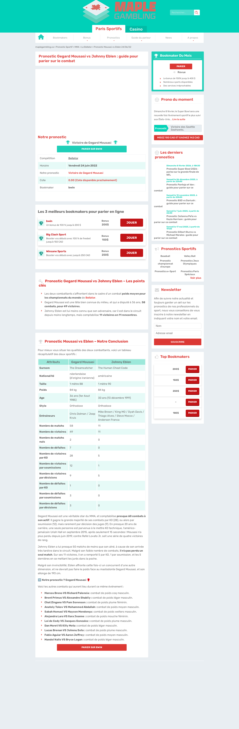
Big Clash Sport (56, 234)
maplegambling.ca (89, 685)
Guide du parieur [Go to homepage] (141, 37)
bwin (49, 221)
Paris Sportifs (109, 28)
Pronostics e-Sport (165, 271)
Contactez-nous (142, 685)
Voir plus (195, 277)
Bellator (73, 158)
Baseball (165, 256)
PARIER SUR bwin (91, 149)
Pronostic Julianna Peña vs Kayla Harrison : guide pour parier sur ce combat (175, 219)
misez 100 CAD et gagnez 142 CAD (178, 137)
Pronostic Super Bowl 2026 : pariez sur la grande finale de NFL (182, 171)
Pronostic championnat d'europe (165, 263)
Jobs (153, 685)
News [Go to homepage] (168, 37)
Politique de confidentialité (121, 685)
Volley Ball (190, 256)
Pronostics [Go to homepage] (113, 37)
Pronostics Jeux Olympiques (190, 262)
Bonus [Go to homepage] (87, 37)
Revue (179, 72)
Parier (181, 66)
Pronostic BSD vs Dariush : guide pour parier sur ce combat (175, 203)
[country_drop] (122, 695)
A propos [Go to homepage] (193, 37)
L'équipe (103, 685)
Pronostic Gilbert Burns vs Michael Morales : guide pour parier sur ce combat (176, 235)
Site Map (169, 685)
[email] (177, 333)
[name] (177, 326)
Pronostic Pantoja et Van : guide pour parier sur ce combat (174, 187)
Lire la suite (178, 119)
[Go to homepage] (41, 38)
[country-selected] (118, 695)
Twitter (160, 685)
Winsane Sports (56, 251)
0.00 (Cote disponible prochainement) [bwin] (92, 180)
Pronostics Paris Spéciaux (190, 273)
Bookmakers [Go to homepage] (60, 37)
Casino (136, 29)
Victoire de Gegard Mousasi (85, 172)
